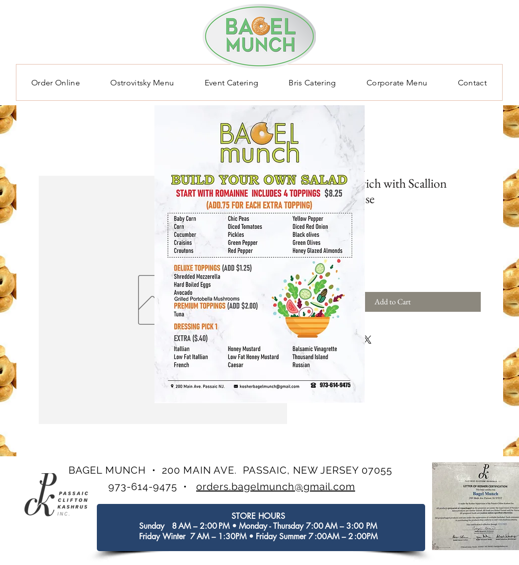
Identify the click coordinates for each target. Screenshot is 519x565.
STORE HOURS (258, 516)
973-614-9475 (142, 487)
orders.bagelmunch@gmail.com (275, 487)
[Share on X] (367, 340)
